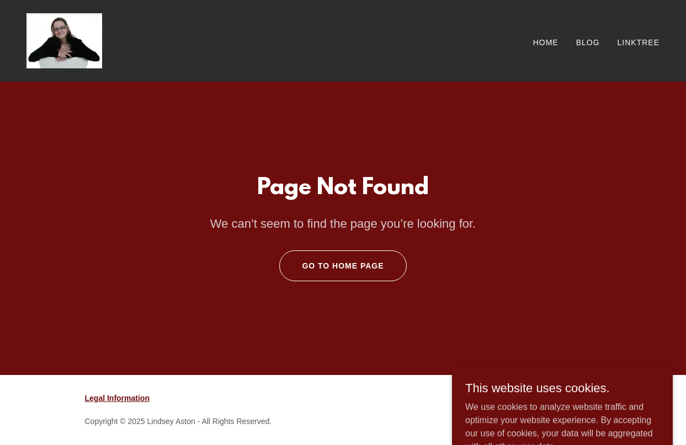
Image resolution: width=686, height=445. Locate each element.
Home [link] (546, 42)
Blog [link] (588, 42)
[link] (64, 40)
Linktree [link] (639, 42)
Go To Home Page (343, 265)
